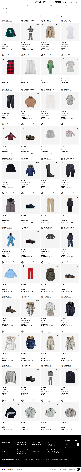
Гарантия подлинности (22, 442)
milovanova (27, 365)
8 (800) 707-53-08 (51, 445)
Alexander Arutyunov (58, 459)
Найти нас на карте (51, 455)
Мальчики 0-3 (62, 8)
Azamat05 (66, 54)
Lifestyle (52, 5)
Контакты (49, 440)
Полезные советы (21, 451)
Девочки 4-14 (50, 8)
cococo (46, 20)
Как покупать (20, 440)
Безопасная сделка (21, 444)
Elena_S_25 (46, 365)
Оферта (59, 469)
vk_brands (66, 20)
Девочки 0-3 (38, 8)
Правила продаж (52, 469)
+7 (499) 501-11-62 (51, 449)
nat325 (45, 261)
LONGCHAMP (44, 459)
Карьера (3, 451)
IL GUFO (4, 42)
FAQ (48, 442)
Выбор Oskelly (5, 8)
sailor (5, 20)
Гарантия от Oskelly (6, 442)
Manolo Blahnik (51, 459)
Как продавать (35, 440)
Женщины (29, 5)
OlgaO (5, 54)
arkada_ (6, 227)
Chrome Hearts (17, 459)
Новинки (16, 8)
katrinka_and (67, 123)
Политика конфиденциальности (68, 469)
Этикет (3, 449)
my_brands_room (28, 20)
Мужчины (37, 5)
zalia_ (25, 227)
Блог (3, 446)
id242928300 (47, 227)
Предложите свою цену (22, 449)
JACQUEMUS (34, 459)
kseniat (66, 89)
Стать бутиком (35, 449)
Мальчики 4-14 (75, 8)
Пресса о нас (5, 444)
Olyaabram (46, 54)
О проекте (4, 440)
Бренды (27, 8)
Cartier (39, 459)
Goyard (29, 459)
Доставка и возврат (21, 446)
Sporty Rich (66, 459)
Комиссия (34, 446)
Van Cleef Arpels (24, 459)
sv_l (45, 123)
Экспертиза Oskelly (36, 442)
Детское (45, 5)
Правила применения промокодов (22, 454)
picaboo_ (26, 158)
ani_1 (45, 158)
